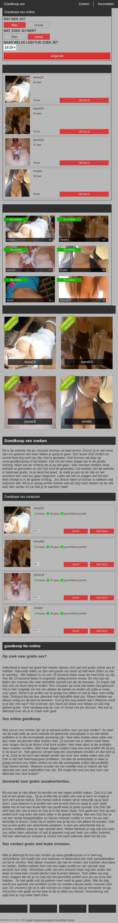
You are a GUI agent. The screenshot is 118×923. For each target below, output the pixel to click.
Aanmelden (106, 4)
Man (14, 25)
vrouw (38, 25)
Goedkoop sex (14, 4)
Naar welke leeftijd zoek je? (31, 42)
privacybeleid (60, 920)
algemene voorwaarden (44, 920)
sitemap (29, 920)
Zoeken (84, 4)
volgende (57, 56)
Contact (71, 920)
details (84, 100)
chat (75, 531)
